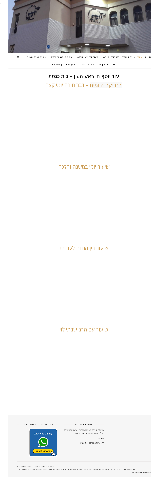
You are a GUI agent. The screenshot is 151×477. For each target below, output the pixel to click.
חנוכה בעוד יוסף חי (99, 64)
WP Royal (127, 472)
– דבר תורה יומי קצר (75, 84)
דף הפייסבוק (49, 64)
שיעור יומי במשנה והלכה (79, 57)
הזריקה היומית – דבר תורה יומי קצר (110, 57)
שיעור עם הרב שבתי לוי (28, 57)
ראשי (131, 57)
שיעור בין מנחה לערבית (53, 57)
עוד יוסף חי (92, 430)
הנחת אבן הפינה (79, 64)
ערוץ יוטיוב (62, 64)
